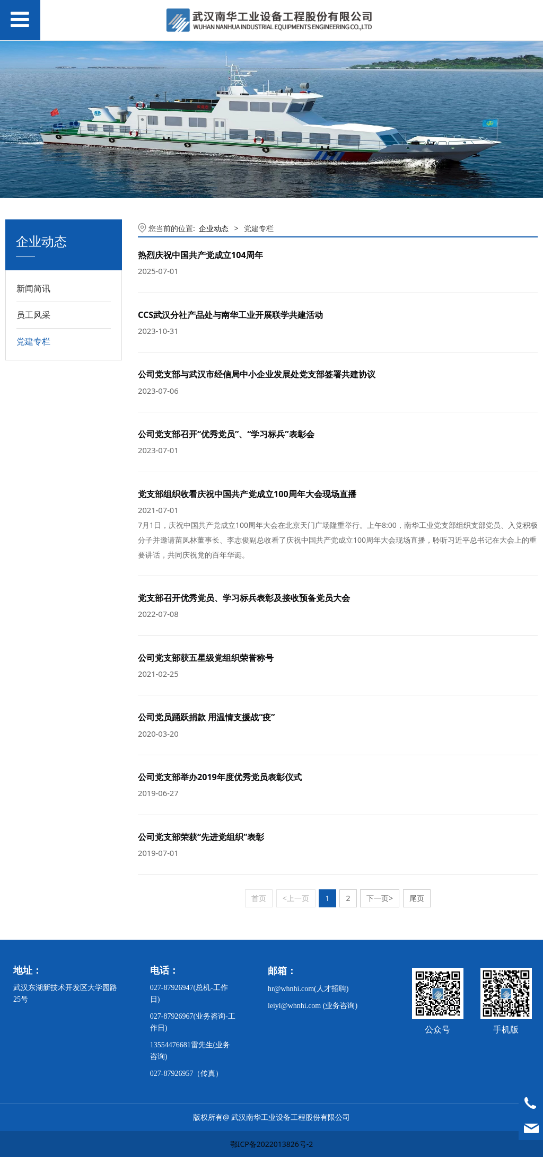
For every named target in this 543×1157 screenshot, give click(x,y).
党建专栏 (33, 341)
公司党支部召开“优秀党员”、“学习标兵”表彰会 (226, 434)
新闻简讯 (33, 288)
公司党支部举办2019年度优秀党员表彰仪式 (220, 777)
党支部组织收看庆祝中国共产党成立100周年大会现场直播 (247, 494)
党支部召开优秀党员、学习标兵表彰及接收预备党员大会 (244, 598)
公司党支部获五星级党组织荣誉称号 (206, 658)
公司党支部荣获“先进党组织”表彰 (201, 837)
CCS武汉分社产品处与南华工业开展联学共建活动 (230, 315)
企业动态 (214, 228)
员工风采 (33, 315)
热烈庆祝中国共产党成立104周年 (200, 255)
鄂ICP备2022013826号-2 (271, 1144)
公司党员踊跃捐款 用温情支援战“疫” (206, 717)
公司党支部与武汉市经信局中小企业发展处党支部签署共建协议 (256, 374)
